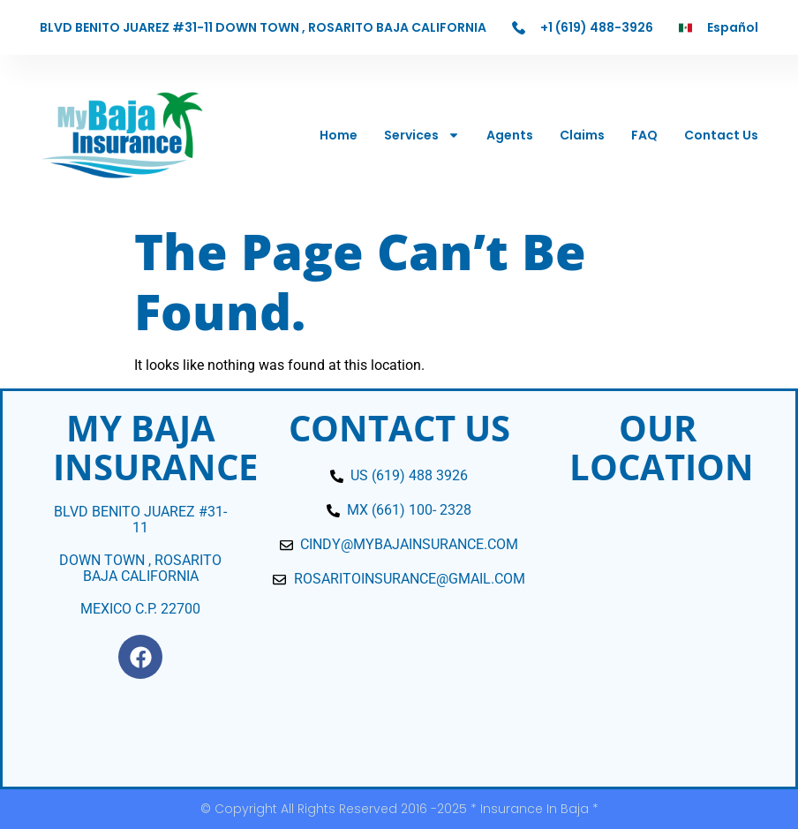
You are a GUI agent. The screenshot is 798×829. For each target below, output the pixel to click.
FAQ (644, 135)
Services (422, 135)
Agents (509, 135)
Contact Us (721, 135)
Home (339, 135)
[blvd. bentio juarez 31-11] (657, 636)
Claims (582, 135)
